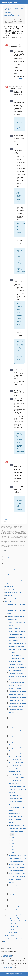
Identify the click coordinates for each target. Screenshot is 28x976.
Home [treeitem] (5, 554)
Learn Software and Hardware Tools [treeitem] (13, 563)
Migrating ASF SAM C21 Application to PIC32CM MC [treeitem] (16, 895)
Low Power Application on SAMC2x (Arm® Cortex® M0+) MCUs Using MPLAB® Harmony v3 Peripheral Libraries (13, 15)
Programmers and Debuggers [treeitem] (13, 598)
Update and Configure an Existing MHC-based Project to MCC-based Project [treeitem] (17, 637)
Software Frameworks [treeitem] (11, 601)
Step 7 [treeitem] (12, 852)
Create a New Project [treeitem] (14, 628)
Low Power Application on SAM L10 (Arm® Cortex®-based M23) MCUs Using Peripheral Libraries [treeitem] (17, 877)
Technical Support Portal (9, 967)
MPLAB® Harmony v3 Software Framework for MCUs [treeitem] (15, 618)
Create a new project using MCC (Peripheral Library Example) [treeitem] (17, 645)
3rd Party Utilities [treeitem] (10, 935)
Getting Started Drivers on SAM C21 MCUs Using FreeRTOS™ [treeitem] (17, 692)
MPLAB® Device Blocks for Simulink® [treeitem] (15, 593)
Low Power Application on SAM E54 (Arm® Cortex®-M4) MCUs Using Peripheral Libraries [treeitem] (17, 867)
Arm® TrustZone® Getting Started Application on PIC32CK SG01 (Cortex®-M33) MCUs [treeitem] (17, 667)
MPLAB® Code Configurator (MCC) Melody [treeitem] (16, 606)
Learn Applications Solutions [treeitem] (11, 557)
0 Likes (6, 519)
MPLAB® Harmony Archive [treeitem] (16, 906)
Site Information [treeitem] (7, 941)
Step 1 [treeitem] (12, 834)
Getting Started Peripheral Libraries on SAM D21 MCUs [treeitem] (16, 743)
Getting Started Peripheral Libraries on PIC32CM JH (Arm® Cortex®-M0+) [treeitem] (17, 730)
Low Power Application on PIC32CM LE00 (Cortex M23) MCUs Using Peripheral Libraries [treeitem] (16, 818)
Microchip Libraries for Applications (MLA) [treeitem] (13, 931)
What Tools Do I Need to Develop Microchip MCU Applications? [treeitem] (14, 567)
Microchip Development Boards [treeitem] (13, 581)
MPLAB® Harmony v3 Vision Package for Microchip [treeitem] (14, 916)
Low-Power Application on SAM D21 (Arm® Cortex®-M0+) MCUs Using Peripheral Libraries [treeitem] (17, 858)
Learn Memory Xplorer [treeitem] (11, 590)
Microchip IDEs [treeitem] (9, 572)
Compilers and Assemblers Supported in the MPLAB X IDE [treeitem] (15, 576)
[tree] (14, 553)
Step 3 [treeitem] (12, 840)
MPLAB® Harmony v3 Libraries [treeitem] (17, 631)
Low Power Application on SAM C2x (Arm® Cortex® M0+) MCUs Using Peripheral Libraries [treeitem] (17, 828)
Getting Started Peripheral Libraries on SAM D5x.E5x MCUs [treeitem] (17, 749)
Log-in (22, 2)
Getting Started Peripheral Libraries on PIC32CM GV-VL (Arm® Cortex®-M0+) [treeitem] (16, 721)
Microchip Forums (7, 955)
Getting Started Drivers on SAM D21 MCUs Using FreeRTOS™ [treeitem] (17, 698)
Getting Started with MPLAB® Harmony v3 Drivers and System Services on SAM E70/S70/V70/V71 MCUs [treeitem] (17, 791)
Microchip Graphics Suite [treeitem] (13, 924)
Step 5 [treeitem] (12, 846)
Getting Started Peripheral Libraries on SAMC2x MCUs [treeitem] (16, 761)
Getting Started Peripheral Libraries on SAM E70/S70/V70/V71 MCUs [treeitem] (16, 712)
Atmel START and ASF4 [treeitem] (13, 927)
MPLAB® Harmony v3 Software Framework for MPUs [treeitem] (15, 910)
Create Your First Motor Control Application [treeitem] (17, 651)
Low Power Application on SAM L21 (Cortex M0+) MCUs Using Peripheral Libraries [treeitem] (17, 888)
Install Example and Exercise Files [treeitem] (14, 938)
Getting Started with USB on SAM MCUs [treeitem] (16, 809)
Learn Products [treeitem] (7, 560)
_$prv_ (7, 521)
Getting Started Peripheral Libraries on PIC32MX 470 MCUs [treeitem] (17, 737)
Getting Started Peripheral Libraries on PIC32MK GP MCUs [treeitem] (17, 776)
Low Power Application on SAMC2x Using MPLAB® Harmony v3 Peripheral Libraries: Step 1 (13, 21)
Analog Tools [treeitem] (8, 584)
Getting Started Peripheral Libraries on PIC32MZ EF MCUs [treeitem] (17, 782)
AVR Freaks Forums (7, 956)
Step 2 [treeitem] (12, 837)
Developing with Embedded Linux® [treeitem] (16, 921)
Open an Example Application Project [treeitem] (17, 624)
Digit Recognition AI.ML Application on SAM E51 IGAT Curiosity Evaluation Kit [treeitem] (16, 658)
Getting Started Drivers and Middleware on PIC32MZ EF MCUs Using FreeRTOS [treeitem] (16, 685)
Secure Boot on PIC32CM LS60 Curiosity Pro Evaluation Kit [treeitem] (17, 901)
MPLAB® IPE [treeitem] (8, 595)
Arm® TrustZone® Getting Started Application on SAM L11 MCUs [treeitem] (17, 676)
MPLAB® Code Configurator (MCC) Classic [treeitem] (16, 612)
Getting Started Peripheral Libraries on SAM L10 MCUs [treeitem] (16, 755)
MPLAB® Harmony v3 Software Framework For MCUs (12, 11)
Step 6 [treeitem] (12, 849)
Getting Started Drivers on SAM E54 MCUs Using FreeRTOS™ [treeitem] (17, 704)
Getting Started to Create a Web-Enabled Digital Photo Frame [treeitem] (16, 801)
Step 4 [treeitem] (12, 843)
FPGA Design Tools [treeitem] (10, 587)
